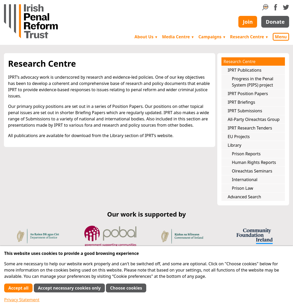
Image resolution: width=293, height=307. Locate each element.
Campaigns (212, 37)
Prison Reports (246, 154)
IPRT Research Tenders (250, 128)
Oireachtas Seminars (252, 171)
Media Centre (178, 37)
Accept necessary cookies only (69, 288)
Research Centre (249, 37)
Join (248, 21)
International (244, 179)
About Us (146, 37)
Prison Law (242, 188)
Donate (275, 21)
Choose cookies (126, 288)
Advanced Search (244, 197)
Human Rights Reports (254, 162)
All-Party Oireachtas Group (253, 119)
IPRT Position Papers (248, 93)
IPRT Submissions (245, 111)
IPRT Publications (245, 70)
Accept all (18, 288)
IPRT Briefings (241, 102)
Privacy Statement (22, 300)
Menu (281, 37)
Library (234, 145)
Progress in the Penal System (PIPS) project (252, 82)
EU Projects (239, 136)
